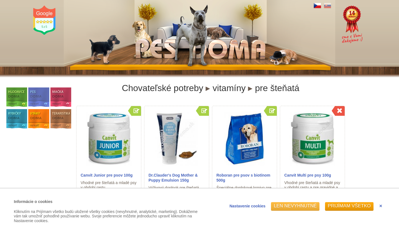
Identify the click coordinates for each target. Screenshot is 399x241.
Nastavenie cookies (247, 206)
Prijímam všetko (349, 206)
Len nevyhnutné (295, 206)
